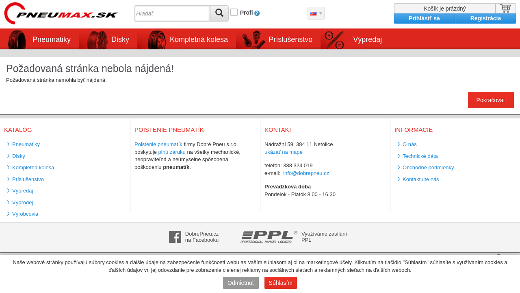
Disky (120, 39)
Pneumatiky (51, 39)
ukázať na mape (283, 152)
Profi (246, 12)
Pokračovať (491, 100)
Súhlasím (280, 283)
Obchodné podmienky (428, 167)
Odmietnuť (241, 283)
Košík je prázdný (445, 8)
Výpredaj (367, 39)
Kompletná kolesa (199, 39)
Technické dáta (420, 156)
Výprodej (22, 202)
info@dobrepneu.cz (306, 173)
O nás (410, 144)
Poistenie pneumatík (158, 144)
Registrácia (485, 18)
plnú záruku (172, 152)
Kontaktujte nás (421, 179)
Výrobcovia (25, 214)
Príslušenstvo (290, 39)
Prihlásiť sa (424, 18)
